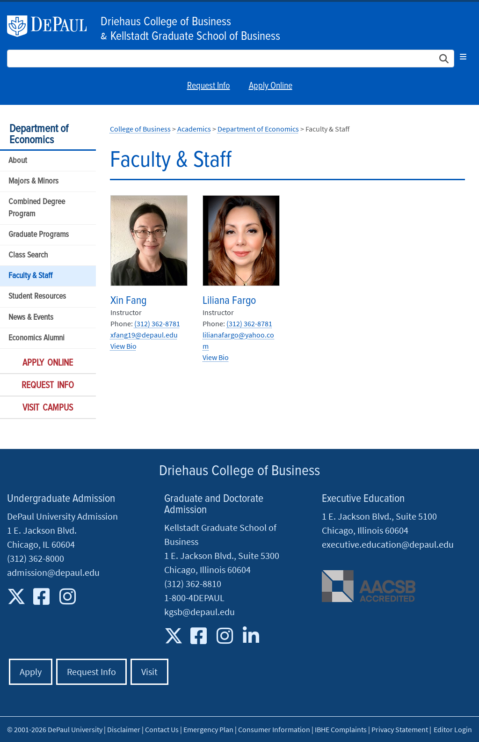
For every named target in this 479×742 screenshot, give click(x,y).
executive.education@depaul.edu (388, 544)
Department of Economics (38, 134)
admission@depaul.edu (53, 572)
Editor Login (453, 729)
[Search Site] (230, 58)
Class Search (28, 255)
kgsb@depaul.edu (199, 611)
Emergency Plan (208, 729)
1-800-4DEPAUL (194, 597)
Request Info (208, 86)
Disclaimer (123, 729)
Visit (149, 671)
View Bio (123, 346)
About (17, 160)
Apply (31, 671)
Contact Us (162, 729)
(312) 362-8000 (35, 558)
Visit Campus (47, 408)
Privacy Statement (399, 729)
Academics (194, 128)
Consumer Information (274, 729)
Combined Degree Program (36, 208)
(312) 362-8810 (192, 583)
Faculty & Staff (30, 276)
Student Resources (37, 296)
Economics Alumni (36, 338)
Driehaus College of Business (166, 22)
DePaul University (51, 26)
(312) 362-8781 (157, 323)
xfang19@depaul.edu (144, 334)
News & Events (30, 317)
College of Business (140, 128)
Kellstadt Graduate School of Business (195, 36)
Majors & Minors (33, 181)
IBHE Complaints (341, 729)
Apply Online (270, 86)
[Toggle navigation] (463, 56)
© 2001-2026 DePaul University (54, 729)
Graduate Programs (38, 234)
